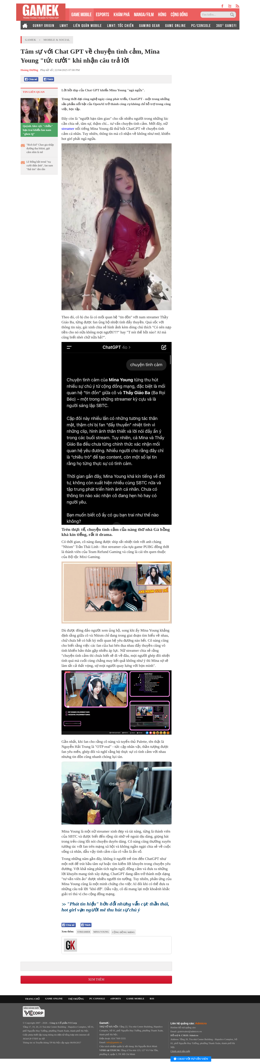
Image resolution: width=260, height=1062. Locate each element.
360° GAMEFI (226, 25)
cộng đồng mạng (123, 932)
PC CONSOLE (97, 998)
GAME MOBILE (81, 14)
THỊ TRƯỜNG (76, 998)
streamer (68, 129)
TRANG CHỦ (32, 998)
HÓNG (162, 14)
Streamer (83, 931)
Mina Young (101, 931)
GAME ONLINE (175, 25)
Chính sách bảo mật (180, 1051)
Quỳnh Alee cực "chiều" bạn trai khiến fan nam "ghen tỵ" (38, 130)
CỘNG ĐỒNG (179, 14)
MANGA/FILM (144, 14)
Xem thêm (96, 979)
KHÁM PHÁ (122, 14)
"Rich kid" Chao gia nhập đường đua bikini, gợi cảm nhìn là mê (40, 148)
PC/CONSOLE (201, 25)
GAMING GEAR (149, 25)
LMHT (64, 25)
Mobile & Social (57, 39)
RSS (152, 998)
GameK (30, 39)
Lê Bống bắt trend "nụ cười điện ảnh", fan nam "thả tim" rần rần (39, 165)
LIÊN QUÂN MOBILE (87, 25)
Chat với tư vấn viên (191, 1059)
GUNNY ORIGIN (43, 25)
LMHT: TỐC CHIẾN (120, 25)
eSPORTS (102, 14)
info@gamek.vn (114, 1042)
